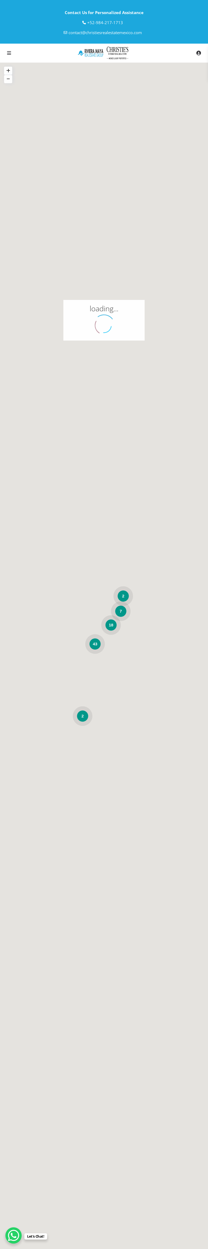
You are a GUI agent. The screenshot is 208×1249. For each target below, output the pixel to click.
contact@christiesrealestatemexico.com (105, 32)
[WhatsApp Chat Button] (13, 1235)
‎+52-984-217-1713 (105, 22)
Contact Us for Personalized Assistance (104, 12)
